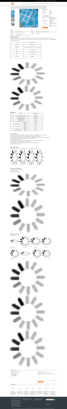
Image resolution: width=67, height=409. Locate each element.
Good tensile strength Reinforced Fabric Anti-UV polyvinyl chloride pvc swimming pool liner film (40, 393)
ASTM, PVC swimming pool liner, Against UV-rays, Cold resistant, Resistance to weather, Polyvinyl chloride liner (16, 403)
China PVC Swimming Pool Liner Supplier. (22, 408)
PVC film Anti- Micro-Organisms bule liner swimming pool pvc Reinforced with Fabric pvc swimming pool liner (53, 393)
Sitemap (49, 403)
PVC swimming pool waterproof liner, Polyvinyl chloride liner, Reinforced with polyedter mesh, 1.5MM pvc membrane (16, 405)
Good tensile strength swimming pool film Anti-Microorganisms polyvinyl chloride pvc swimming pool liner (47, 393)
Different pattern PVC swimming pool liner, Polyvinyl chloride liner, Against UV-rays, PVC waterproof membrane (16, 401)
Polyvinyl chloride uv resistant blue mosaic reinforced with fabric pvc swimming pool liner (20, 392)
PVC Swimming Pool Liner (19, 6)
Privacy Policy (14, 408)
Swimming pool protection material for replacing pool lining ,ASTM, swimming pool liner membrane (13, 393)
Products (28, 3)
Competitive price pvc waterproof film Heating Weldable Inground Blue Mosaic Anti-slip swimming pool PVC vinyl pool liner (33, 393)
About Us (33, 3)
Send (54, 399)
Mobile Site (47, 404)
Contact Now (46, 27)
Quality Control (45, 3)
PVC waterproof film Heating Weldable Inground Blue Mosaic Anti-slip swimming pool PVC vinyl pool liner (27, 393)
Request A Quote (49, 0)
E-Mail (47, 403)
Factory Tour (38, 3)
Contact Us (52, 3)
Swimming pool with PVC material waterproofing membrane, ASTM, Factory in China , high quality (28, 399)
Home (23, 3)
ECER (53, 408)
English (55, 0)
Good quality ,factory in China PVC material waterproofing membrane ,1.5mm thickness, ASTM (38, 399)
